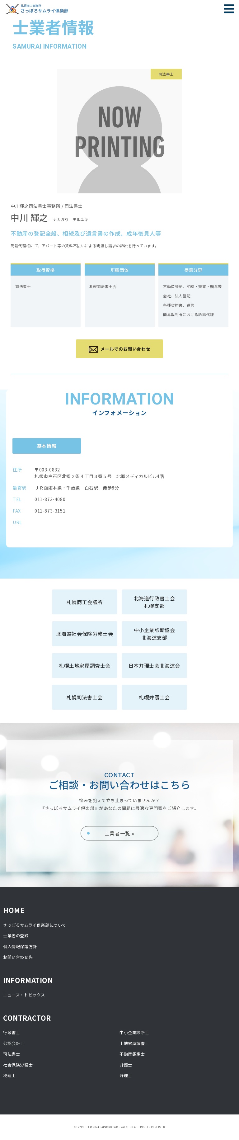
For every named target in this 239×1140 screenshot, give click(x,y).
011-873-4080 (50, 499)
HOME (13, 910)
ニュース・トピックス (24, 995)
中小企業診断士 (134, 1032)
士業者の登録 (16, 936)
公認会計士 (13, 1043)
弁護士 (126, 1065)
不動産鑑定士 (132, 1054)
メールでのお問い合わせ (120, 349)
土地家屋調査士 (134, 1043)
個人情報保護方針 (20, 946)
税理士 (9, 1075)
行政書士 (11, 1032)
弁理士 (126, 1075)
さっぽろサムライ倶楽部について (34, 925)
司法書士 (11, 1054)
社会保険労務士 (18, 1065)
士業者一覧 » (119, 833)
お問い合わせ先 (18, 957)
